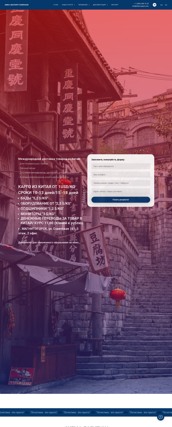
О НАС (56, 5)
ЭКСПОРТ (114, 5)
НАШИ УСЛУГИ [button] (67, 5)
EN (162, 5)
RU (166, 5)
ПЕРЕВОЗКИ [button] (83, 5)
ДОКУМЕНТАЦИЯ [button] (99, 5)
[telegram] (154, 5)
